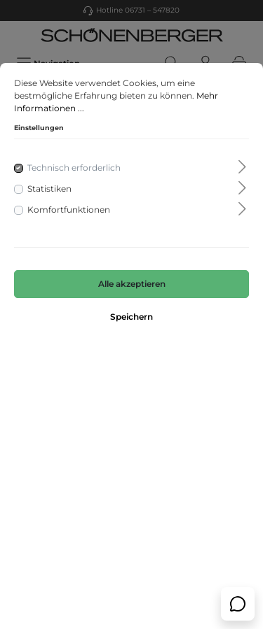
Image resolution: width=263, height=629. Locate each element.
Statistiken (49, 188)
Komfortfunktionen (68, 209)
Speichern (131, 316)
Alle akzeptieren (132, 283)
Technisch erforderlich (74, 167)
